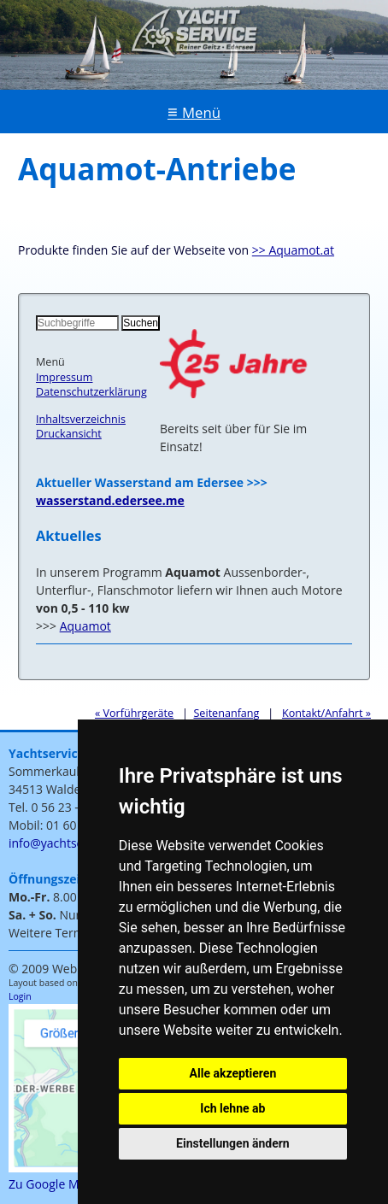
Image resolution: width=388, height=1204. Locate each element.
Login (20, 996)
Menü (201, 112)
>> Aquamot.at (293, 250)
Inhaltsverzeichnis (81, 419)
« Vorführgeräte (134, 713)
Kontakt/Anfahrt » (326, 713)
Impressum (64, 377)
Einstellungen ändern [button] (233, 1143)
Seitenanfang (226, 713)
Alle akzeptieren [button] (233, 1073)
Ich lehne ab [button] (232, 1108)
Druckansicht (69, 433)
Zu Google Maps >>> (65, 1184)
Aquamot (85, 626)
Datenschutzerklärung (91, 392)
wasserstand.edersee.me (110, 500)
